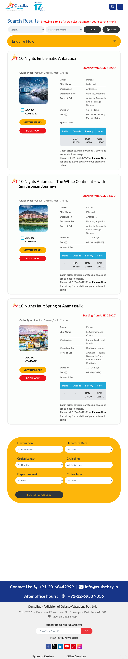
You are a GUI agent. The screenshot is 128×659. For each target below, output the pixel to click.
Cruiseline (73, 458)
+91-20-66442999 (56, 586)
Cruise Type (74, 474)
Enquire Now (23, 41)
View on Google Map (64, 616)
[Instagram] (79, 647)
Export (111, 29)
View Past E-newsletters (64, 637)
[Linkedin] (60, 647)
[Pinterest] (73, 647)
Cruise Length (26, 458)
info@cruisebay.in (101, 586)
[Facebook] (48, 647)
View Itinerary (33, 122)
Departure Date (77, 443)
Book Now (32, 130)
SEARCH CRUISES (39, 494)
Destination (25, 443)
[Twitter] (54, 647)
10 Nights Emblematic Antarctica (47, 58)
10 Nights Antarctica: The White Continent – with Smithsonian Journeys (62, 184)
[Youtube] (67, 647)
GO (86, 631)
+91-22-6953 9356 (86, 596)
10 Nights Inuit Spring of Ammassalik (51, 306)
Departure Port (27, 474)
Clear (92, 29)
